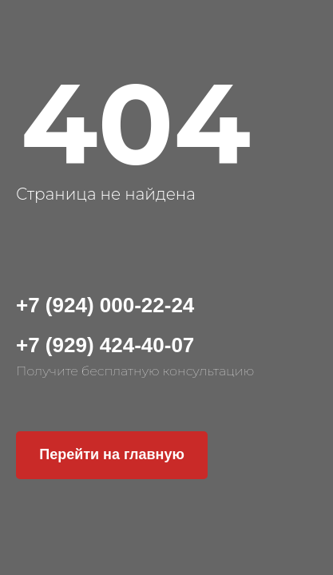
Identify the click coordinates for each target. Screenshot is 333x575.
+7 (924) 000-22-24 (105, 305)
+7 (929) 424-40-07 (105, 345)
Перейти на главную (111, 454)
